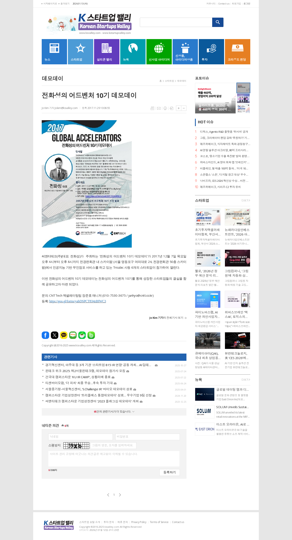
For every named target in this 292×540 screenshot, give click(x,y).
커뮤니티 (211, 3)
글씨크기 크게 (178, 108)
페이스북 (45, 335)
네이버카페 (82, 335)
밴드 (91, 335)
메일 (159, 108)
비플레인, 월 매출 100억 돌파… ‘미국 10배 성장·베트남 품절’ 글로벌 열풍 (225, 168)
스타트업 (169, 80)
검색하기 (218, 22)
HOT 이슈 (205, 122)
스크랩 (171, 108)
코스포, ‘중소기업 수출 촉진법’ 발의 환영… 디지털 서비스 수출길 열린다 (225, 156)
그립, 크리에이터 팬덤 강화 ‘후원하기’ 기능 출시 (225, 138)
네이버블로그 (73, 335)
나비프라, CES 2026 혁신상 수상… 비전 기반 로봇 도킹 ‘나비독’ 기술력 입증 (225, 181)
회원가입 (236, 3)
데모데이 (181, 80)
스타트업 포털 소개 (89, 522)
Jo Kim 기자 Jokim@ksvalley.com (60, 108)
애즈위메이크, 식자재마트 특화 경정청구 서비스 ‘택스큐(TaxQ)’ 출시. (225, 144)
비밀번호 (122, 436)
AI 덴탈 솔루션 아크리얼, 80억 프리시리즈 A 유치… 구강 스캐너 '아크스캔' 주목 (225, 150)
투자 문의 (108, 522)
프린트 (165, 108)
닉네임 (54, 436)
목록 (152, 108)
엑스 (54, 335)
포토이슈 (202, 78)
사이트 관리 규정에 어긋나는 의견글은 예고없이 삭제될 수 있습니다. (93, 454)
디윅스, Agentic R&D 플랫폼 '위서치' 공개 (224, 132)
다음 (119, 494)
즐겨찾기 (65, 3)
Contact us (223, 3)
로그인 (246, 3)
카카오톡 (63, 335)
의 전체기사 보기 (166, 318)
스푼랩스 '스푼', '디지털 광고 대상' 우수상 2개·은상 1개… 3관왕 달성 (225, 174)
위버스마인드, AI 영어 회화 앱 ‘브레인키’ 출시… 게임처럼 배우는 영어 (225, 162)
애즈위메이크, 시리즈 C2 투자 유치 (220, 187)
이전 (108, 494)
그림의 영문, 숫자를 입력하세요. (112, 445)
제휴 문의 (122, 522)
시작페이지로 (50, 3)
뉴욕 (198, 379)
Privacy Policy (138, 522)
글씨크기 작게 (183, 108)
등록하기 (169, 472)
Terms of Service (159, 522)
